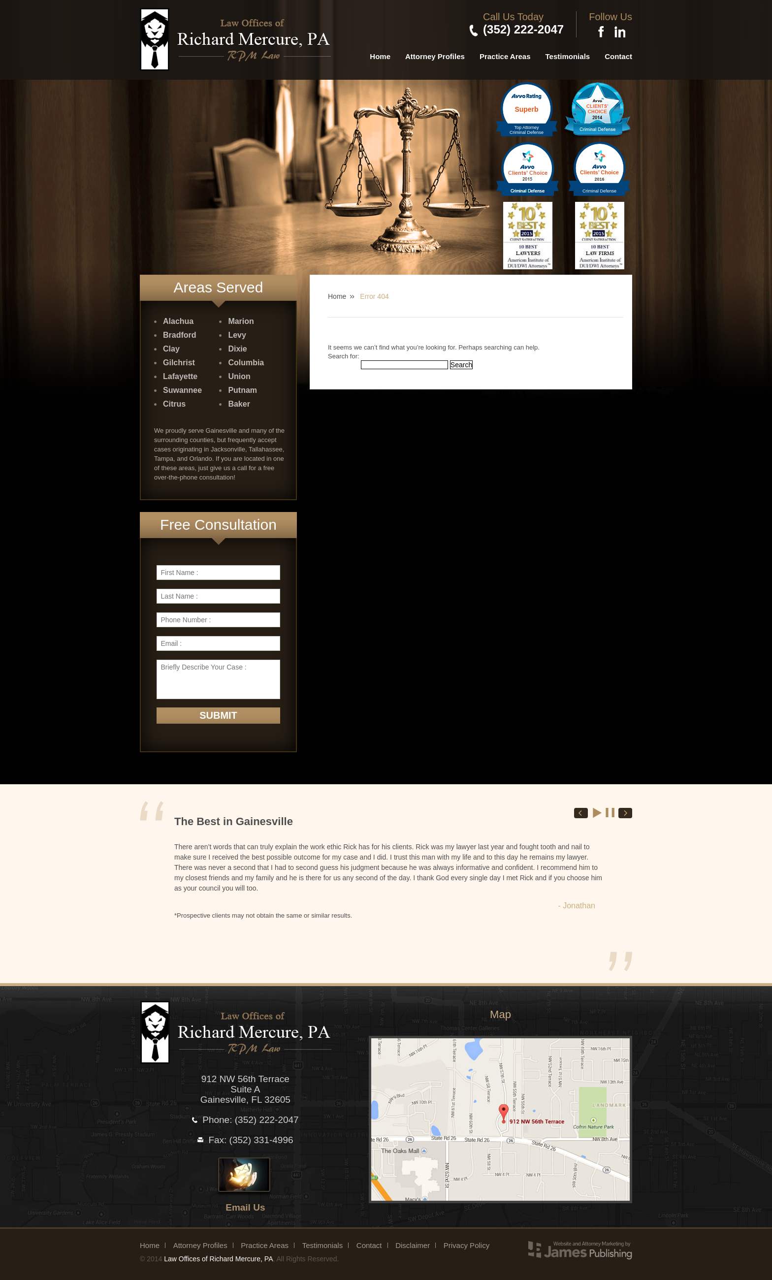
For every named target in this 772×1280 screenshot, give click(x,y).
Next (625, 813)
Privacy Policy (466, 1245)
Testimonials (568, 56)
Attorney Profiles (435, 56)
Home (380, 56)
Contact (618, 56)
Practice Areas (505, 56)
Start (598, 813)
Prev (581, 813)
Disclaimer (412, 1245)
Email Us (245, 1207)
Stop (610, 813)
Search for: (343, 356)
